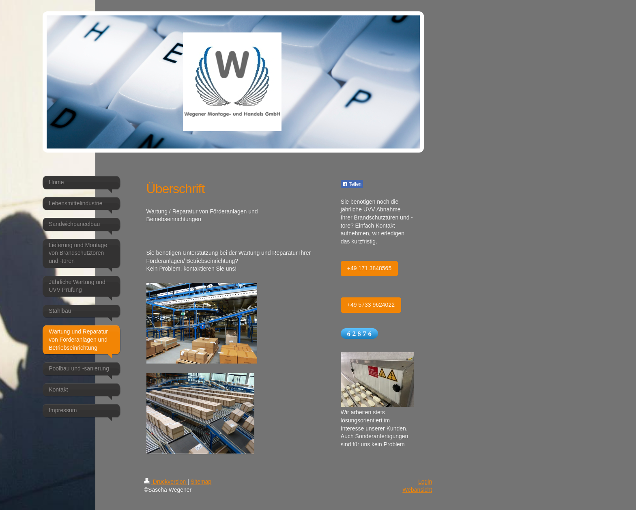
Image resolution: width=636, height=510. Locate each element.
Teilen (351, 184)
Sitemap (201, 481)
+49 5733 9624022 (371, 304)
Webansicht (417, 489)
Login (425, 481)
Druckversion (165, 481)
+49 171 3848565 (369, 268)
